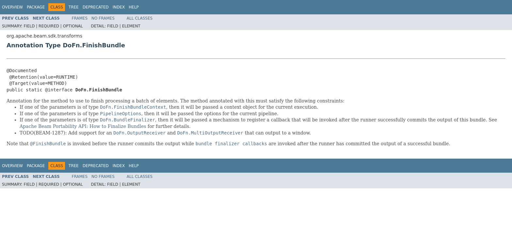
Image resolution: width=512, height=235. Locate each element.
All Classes (139, 18)
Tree (74, 7)
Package (36, 7)
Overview (12, 7)
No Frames (103, 18)
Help (134, 7)
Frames (80, 18)
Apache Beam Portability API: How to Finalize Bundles (83, 126)
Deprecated (96, 7)
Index (119, 7)
